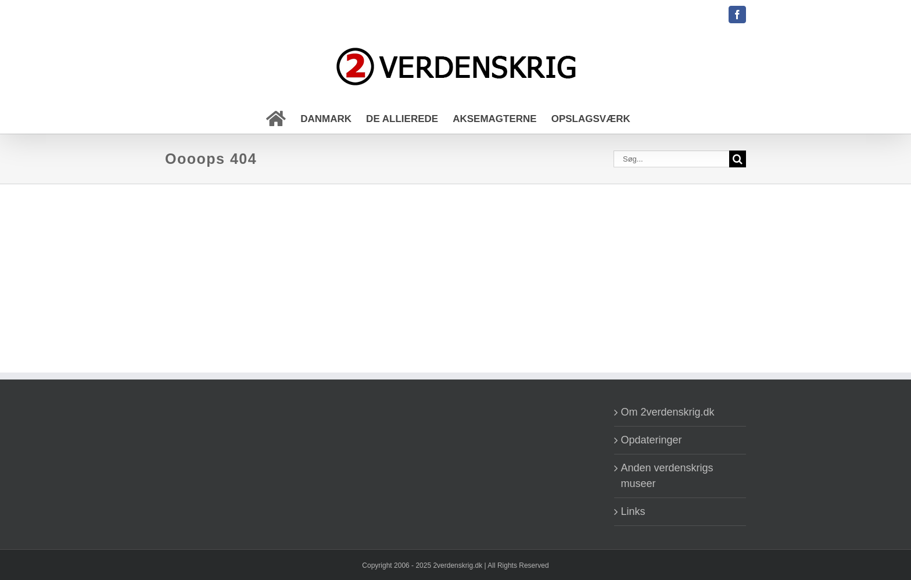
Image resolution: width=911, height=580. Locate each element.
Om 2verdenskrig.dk (668, 412)
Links (633, 511)
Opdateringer (651, 440)
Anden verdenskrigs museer (667, 475)
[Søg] (737, 159)
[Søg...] (671, 159)
